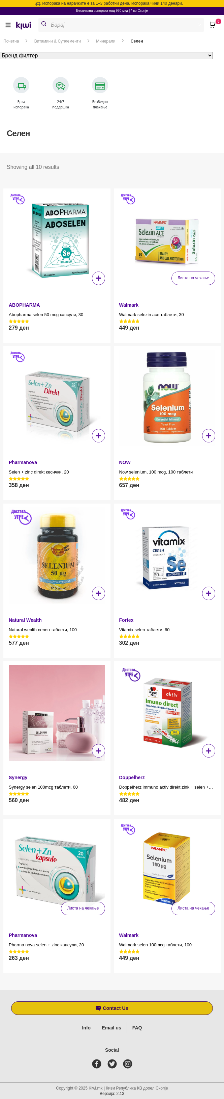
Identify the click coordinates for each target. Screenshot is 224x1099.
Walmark (129, 305)
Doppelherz (132, 777)
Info (86, 1027)
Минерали (105, 41)
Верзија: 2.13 (112, 1093)
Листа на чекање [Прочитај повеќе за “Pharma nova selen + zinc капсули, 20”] (83, 908)
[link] (26, 26)
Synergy (18, 777)
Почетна (11, 41)
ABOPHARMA (24, 305)
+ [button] (98, 278)
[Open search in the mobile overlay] (123, 25)
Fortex (126, 620)
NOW (125, 462)
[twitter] (113, 1064)
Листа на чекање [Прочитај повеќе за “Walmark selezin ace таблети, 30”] (193, 278)
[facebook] (98, 1064)
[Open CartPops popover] (214, 22)
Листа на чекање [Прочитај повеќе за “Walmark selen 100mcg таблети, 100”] (193, 908)
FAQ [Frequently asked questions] (137, 1027)
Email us (111, 1027)
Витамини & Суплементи (57, 41)
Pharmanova (23, 462)
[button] (8, 25)
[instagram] (129, 1064)
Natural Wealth (25, 620)
